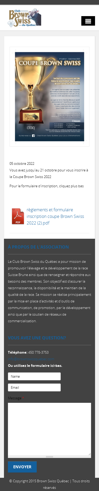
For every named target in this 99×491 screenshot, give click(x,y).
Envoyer (22, 467)
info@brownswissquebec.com (31, 359)
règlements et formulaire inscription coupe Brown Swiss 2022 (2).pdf (55, 216)
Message (16, 398)
